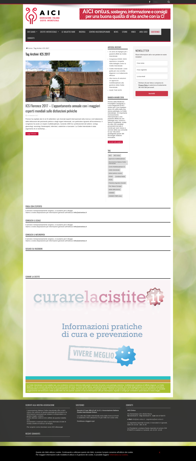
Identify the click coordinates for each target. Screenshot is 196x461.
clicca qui (59, 427)
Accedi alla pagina (115, 142)
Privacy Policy (143, 85)
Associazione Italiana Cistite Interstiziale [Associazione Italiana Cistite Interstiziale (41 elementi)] (117, 162)
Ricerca (82, 31)
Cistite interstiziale (49, 31)
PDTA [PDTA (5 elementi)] (110, 179)
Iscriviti (152, 94)
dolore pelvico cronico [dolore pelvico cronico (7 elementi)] (115, 173)
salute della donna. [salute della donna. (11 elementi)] (114, 189)
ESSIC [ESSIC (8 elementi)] (111, 176)
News (116, 31)
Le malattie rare (68, 31)
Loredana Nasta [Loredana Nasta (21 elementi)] (120, 176)
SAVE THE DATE (115, 90)
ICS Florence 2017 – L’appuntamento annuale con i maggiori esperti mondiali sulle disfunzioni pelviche (63, 108)
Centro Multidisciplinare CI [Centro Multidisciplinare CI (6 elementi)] (117, 166)
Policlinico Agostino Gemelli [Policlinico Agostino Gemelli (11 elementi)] (117, 183)
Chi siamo (32, 31)
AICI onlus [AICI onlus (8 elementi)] (117, 155)
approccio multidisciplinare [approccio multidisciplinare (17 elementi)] (117, 158)
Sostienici (155, 31)
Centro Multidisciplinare (99, 31)
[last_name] (152, 70)
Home (29, 48)
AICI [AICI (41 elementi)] (110, 155)
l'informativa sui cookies (118, 455)
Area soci (143, 31)
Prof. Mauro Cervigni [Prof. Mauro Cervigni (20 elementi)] (115, 186)
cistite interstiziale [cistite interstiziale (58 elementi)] (114, 170)
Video (133, 31)
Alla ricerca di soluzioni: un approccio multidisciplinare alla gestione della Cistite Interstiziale (117, 82)
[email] (152, 76)
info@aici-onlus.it (138, 419)
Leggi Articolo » (32, 134)
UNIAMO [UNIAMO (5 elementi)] (111, 193)
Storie (124, 31)
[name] (152, 63)
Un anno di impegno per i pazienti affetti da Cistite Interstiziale (118, 54)
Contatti (31, 38)
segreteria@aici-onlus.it (154, 419)
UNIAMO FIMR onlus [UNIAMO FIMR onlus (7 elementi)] (115, 196)
